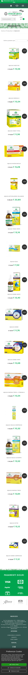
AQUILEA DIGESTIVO (14, 65)
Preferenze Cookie (14, 671)
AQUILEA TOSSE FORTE (14, 229)
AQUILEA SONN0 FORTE (14, 359)
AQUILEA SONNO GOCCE (14, 294)
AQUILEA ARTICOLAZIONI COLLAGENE (14, 196)
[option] (7, 602)
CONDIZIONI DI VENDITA (14, 635)
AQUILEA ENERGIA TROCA (14, 490)
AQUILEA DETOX (14, 523)
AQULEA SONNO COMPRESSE (14, 555)
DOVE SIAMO (14, 639)
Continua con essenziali (14, 667)
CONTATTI (14, 637)
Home (3, 31)
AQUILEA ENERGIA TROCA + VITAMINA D (14, 392)
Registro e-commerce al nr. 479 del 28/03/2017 (17, 628)
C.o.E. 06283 (14, 626)
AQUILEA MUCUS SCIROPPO (14, 457)
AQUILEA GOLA (14, 261)
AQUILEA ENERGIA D (14, 98)
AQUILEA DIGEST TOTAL (14, 131)
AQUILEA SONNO (14, 327)
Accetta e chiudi (14, 664)
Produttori (9, 31)
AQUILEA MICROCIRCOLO (14, 163)
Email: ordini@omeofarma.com (14, 623)
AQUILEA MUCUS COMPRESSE (14, 425)
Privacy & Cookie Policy (8, 624)
